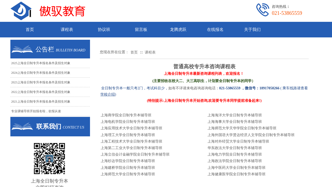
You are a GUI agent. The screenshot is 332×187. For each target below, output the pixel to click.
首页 (30, 29)
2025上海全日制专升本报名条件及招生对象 (40, 63)
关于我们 (252, 29)
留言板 (141, 29)
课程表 (67, 29)
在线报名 (215, 29)
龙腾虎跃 (178, 29)
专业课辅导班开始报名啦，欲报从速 (36, 111)
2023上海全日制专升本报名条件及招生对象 (40, 82)
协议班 (104, 29)
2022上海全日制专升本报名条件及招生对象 (40, 92)
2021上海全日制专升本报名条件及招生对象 (40, 101)
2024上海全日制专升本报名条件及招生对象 (40, 73)
